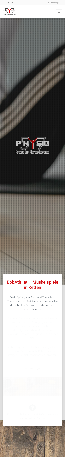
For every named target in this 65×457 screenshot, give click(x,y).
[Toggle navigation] (59, 12)
